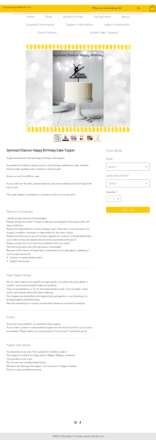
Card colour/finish (118, 175)
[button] (152, 8)
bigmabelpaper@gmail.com (17, 7)
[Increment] (118, 199)
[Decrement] (109, 199)
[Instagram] (75, 422)
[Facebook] (80, 422)
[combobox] (128, 167)
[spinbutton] (113, 199)
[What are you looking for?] (111, 8)
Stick (110, 159)
